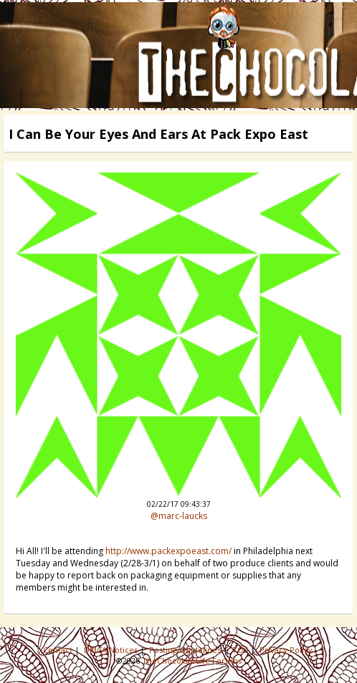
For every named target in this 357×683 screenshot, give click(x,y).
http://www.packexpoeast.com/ (168, 551)
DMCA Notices (112, 649)
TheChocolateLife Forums (192, 660)
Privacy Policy (287, 649)
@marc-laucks (179, 516)
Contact (59, 649)
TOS (241, 649)
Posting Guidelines (186, 649)
